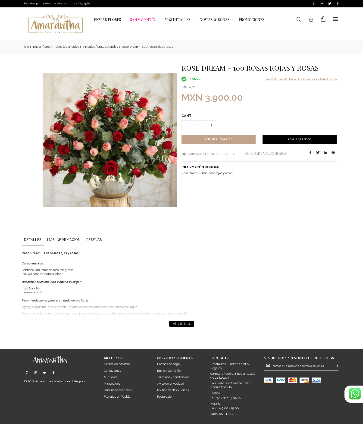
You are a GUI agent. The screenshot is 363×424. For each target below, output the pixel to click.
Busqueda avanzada (118, 390)
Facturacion (165, 396)
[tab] (33, 224)
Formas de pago (168, 364)
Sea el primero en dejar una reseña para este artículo (301, 79)
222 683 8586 (81, 3)
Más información (64, 223)
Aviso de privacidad (170, 383)
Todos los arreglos (66, 46)
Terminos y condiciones (173, 377)
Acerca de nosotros (117, 364)
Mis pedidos (112, 383)
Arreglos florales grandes (100, 46)
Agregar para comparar (268, 153)
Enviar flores (41, 46)
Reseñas (94, 223)
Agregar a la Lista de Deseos (212, 153)
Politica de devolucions (173, 390)
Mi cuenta (110, 377)
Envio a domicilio (169, 370)
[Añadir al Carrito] (219, 139)
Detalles (32, 223)
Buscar (299, 20)
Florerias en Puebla (117, 396)
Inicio (25, 46)
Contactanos (112, 370)
